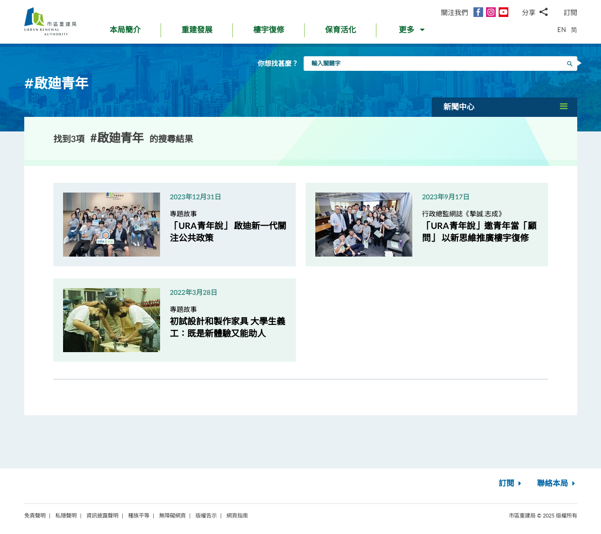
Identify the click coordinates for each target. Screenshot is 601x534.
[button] (412, 32)
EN (561, 29)
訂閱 (570, 12)
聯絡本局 (557, 483)
